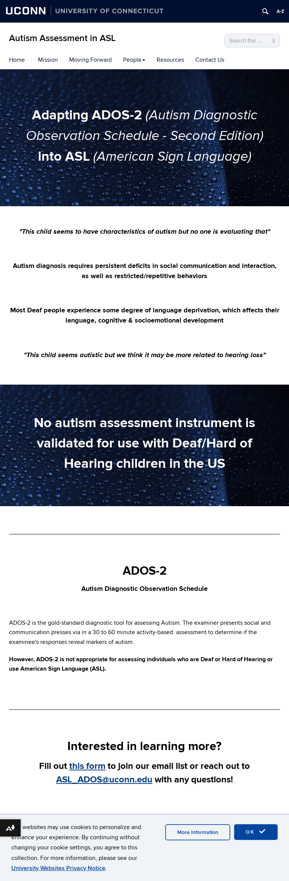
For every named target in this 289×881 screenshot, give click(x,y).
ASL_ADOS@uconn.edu (104, 779)
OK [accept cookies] (256, 831)
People (134, 60)
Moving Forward (90, 60)
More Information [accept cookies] (197, 832)
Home (17, 60)
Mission (48, 60)
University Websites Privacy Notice (58, 868)
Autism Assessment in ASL (62, 38)
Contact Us (209, 60)
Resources (170, 60)
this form (87, 766)
